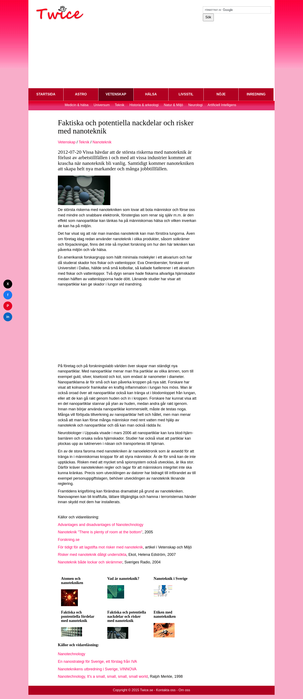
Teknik (119, 105)
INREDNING (256, 94)
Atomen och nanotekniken (72, 580)
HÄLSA (151, 94)
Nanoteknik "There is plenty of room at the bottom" (100, 532)
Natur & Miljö (173, 105)
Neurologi (195, 105)
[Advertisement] (151, 55)
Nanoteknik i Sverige (170, 578)
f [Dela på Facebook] (7, 295)
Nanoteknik (102, 142)
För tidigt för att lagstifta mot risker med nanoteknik (100, 547)
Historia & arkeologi (144, 105)
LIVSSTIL (186, 94)
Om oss (184, 690)
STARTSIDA (45, 94)
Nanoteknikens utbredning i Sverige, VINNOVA (97, 669)
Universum (102, 105)
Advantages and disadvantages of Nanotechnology (100, 525)
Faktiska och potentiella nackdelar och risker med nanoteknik (126, 616)
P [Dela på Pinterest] (8, 306)
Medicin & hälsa (77, 105)
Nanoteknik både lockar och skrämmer (90, 562)
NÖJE (221, 94)
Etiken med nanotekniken (165, 614)
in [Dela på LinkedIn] (7, 317)
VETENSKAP (116, 94)
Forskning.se (69, 540)
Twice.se (146, 690)
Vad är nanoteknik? (123, 578)
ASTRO (81, 94)
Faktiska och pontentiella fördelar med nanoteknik (77, 616)
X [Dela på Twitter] (8, 284)
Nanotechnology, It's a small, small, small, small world (103, 676)
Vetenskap (67, 142)
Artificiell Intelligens (222, 105)
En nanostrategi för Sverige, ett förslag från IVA (97, 661)
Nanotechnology (71, 654)
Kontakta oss (166, 690)
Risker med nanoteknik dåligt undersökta (92, 554)
